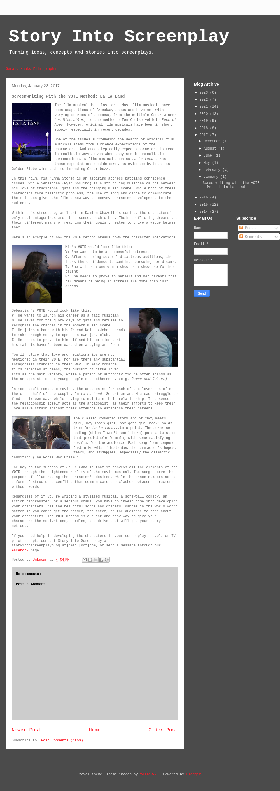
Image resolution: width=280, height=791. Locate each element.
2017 (205, 135)
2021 (205, 107)
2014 (205, 212)
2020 (205, 114)
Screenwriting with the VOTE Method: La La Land (231, 185)
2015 (205, 205)
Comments (250, 237)
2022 (205, 100)
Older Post (163, 730)
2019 (205, 121)
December (213, 141)
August (211, 149)
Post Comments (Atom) (62, 741)
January (212, 177)
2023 (205, 93)
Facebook (20, 551)
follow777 (149, 774)
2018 (205, 128)
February (213, 170)
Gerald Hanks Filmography (31, 69)
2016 (205, 198)
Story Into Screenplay (119, 37)
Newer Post (26, 730)
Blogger (193, 774)
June (209, 156)
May (208, 163)
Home (95, 730)
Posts (247, 228)
